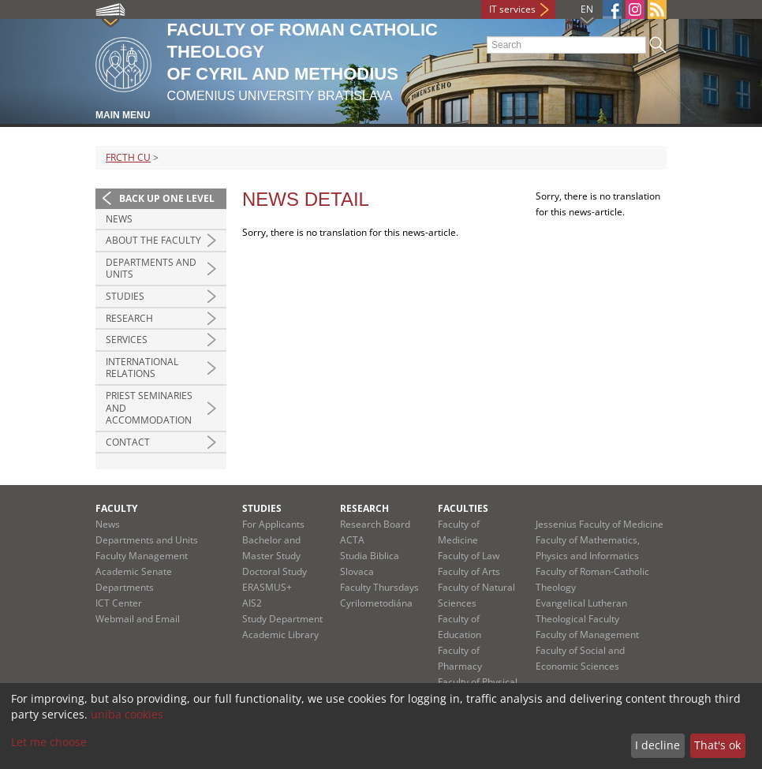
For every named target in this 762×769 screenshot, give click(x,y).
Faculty (116, 508)
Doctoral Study (274, 571)
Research (129, 318)
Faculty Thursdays (379, 587)
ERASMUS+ (267, 587)
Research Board (375, 524)
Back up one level (167, 198)
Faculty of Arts (469, 571)
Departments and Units (151, 269)
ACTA (352, 540)
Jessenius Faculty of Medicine (599, 524)
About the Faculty (153, 240)
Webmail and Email (137, 618)
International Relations (142, 368)
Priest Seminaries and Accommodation (149, 408)
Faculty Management (141, 555)
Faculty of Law (468, 555)
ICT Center (118, 603)
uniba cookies (127, 714)
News (119, 219)
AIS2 (252, 603)
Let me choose (49, 741)
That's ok (717, 744)
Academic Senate (133, 571)
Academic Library (280, 634)
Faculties (463, 508)
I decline (657, 744)
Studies (125, 296)
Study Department (282, 618)
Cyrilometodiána (376, 603)
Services (127, 339)
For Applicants (273, 524)
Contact (128, 442)
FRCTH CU (128, 157)
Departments (124, 587)
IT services (512, 9)
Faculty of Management (587, 634)
